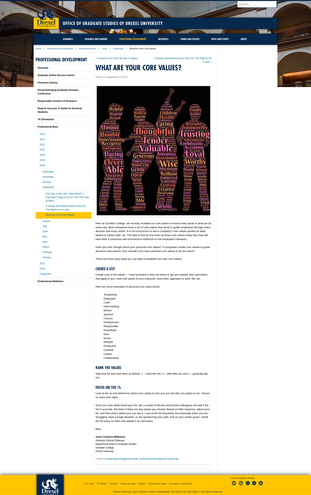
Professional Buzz (87, 48)
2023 (42, 139)
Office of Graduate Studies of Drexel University (113, 23)
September (118, 48)
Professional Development (60, 48)
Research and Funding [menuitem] (96, 39)
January (47, 257)
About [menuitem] (244, 39)
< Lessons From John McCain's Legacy (117, 58)
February (47, 252)
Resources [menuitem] (163, 39)
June (45, 231)
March (46, 247)
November (48, 177)
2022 (42, 144)
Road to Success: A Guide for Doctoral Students (60, 110)
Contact (142, 483)
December (48, 171)
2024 (42, 134)
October (47, 182)
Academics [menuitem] (68, 39)
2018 (104, 48)
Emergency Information (180, 483)
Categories (45, 274)
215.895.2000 (190, 491)
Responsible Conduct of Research (57, 101)
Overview (43, 67)
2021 (42, 149)
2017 (42, 263)
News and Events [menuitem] (220, 39)
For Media (102, 483)
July (45, 226)
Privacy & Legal (127, 483)
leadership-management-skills (122, 458)
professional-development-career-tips (159, 458)
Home (38, 48)
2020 (42, 155)
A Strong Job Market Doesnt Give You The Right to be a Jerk (66, 208)
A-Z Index (89, 483)
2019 (42, 160)
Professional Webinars (50, 281)
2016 (42, 268)
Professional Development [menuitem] (132, 39)
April (45, 241)
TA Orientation (46, 119)
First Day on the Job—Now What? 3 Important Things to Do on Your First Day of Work (67, 197)
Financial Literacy (48, 82)
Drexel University (46, 16)
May (45, 236)
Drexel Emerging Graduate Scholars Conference (58, 92)
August (46, 221)
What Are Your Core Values (60, 214)
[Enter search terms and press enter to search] (259, 4)
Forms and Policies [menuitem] (189, 39)
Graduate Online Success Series (56, 75)
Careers (113, 483)
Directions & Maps (157, 483)
